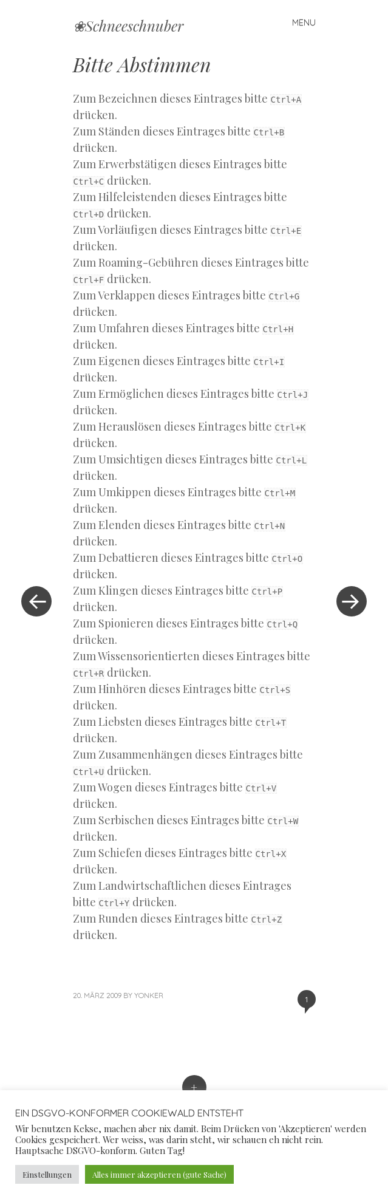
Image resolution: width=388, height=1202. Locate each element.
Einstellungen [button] (47, 1174)
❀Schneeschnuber (128, 25)
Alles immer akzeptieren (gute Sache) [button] (159, 1174)
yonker (148, 995)
